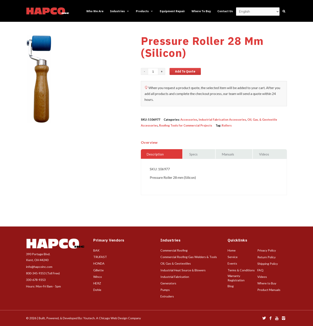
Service (233, 257)
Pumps (165, 290)
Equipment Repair (172, 11)
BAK (96, 250)
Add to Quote (185, 71)
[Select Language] (258, 11)
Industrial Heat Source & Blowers (183, 270)
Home (232, 250)
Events (232, 263)
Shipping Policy (267, 263)
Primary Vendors (108, 240)
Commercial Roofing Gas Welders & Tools (188, 257)
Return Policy (266, 257)
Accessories (188, 119)
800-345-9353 (36, 273)
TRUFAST (100, 257)
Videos (262, 277)
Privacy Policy (266, 250)
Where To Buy (201, 11)
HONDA (99, 263)
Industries (119, 11)
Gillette (98, 270)
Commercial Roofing (174, 250)
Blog (231, 286)
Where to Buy (266, 283)
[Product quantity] (153, 71)
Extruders (167, 296)
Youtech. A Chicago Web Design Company (112, 318)
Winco (97, 277)
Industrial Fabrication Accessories (222, 119)
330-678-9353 (36, 280)
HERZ (97, 283)
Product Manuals (268, 290)
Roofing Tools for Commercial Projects (185, 125)
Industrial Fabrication (174, 277)
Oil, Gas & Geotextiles (175, 263)
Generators (168, 283)
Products (144, 11)
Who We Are (94, 11)
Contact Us (225, 11)
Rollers (227, 125)
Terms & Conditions (241, 270)
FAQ (260, 270)
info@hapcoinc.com (39, 267)
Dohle (97, 290)
